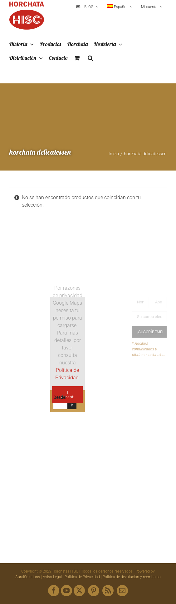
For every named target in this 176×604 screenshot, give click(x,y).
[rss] (108, 590)
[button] (90, 58)
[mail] (122, 590)
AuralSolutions (27, 577)
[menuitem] (120, 7)
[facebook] (53, 590)
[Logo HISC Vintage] (26, 302)
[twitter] (79, 590)
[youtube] (66, 590)
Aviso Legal (52, 577)
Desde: (59, 397)
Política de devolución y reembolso (132, 577)
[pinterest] (93, 590)
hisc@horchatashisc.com (128, 466)
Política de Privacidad (82, 577)
